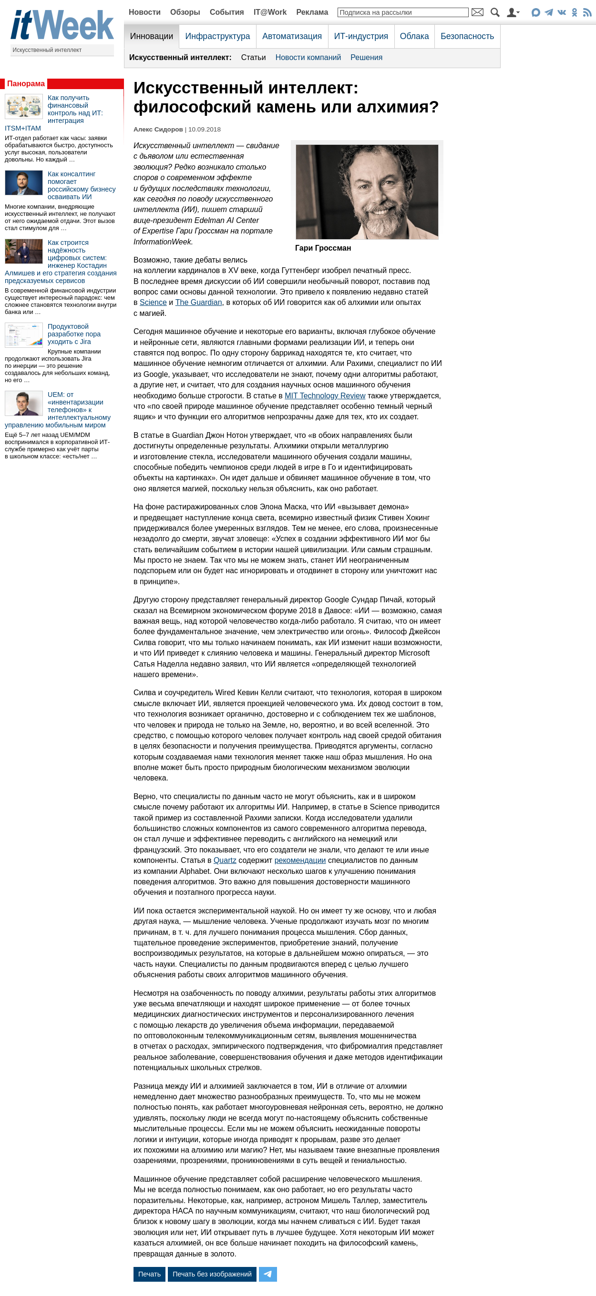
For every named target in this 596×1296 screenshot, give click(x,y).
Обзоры (185, 12)
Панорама (26, 84)
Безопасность (467, 36)
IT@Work (270, 12)
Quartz (225, 860)
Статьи (253, 57)
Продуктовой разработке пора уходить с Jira (74, 334)
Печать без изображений (212, 1274)
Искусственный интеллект (47, 50)
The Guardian (198, 302)
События (227, 12)
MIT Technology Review (325, 396)
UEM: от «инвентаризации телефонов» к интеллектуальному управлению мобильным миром (58, 410)
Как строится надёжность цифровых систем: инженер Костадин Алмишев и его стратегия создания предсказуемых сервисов (61, 261)
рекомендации (300, 860)
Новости (145, 12)
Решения (366, 57)
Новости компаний (308, 57)
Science (153, 302)
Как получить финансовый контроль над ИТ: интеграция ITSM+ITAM (54, 113)
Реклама (312, 12)
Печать (149, 1274)
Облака (414, 36)
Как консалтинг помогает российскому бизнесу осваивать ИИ (82, 185)
